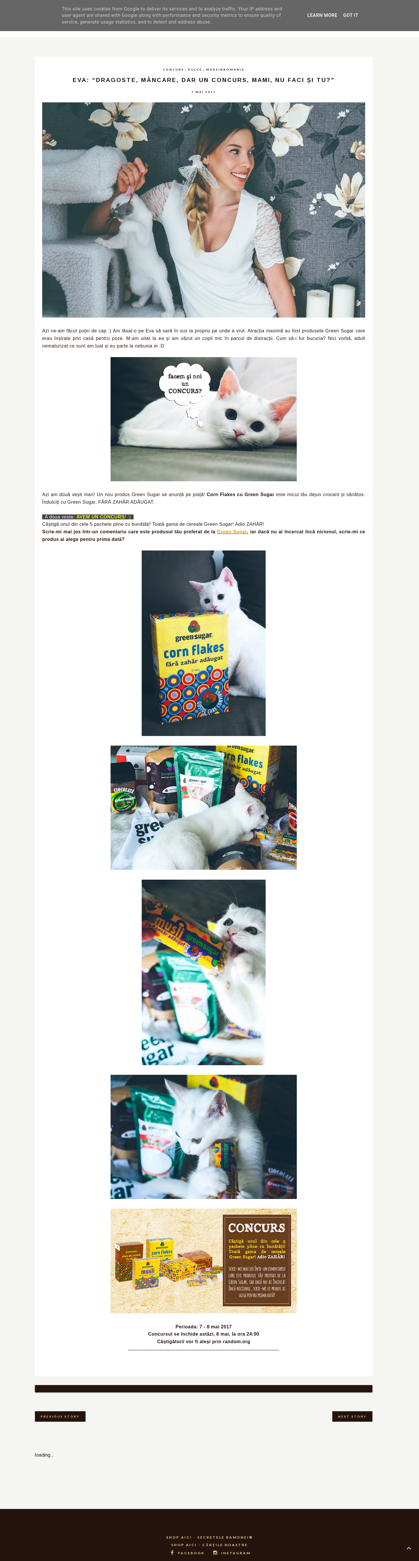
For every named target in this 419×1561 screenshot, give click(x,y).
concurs (173, 69)
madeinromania (225, 69)
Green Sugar (232, 531)
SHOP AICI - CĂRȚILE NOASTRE (209, 1537)
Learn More (322, 15)
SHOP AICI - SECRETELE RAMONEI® (209, 1530)
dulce (195, 69)
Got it (350, 15)
